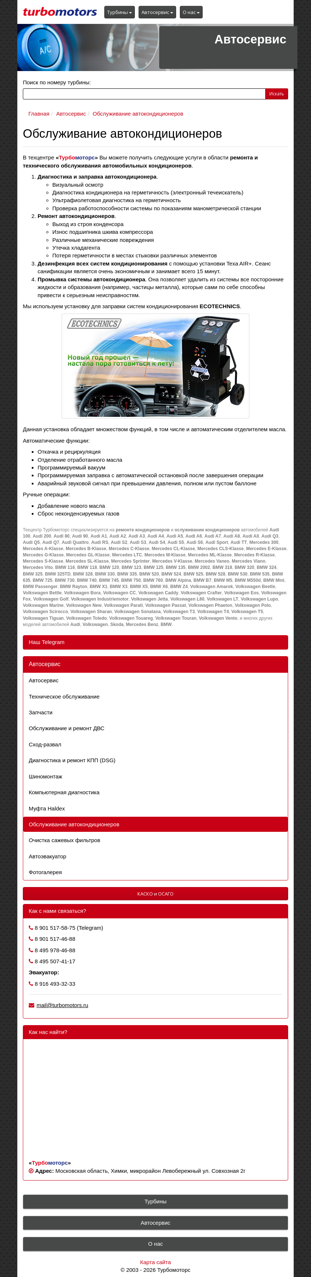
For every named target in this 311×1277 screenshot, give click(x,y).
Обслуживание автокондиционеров (138, 113)
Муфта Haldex (47, 808)
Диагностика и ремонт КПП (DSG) (72, 760)
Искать (276, 94)
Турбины (119, 12)
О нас (191, 12)
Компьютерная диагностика (64, 792)
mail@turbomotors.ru (62, 1005)
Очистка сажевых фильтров (64, 840)
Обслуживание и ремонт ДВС (66, 728)
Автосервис (157, 12)
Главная (38, 113)
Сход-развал (45, 744)
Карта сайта (155, 1262)
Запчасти (40, 712)
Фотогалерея (45, 872)
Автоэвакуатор (47, 856)
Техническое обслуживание (64, 696)
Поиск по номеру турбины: (57, 82)
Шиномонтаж (45, 776)
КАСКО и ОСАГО (155, 893)
